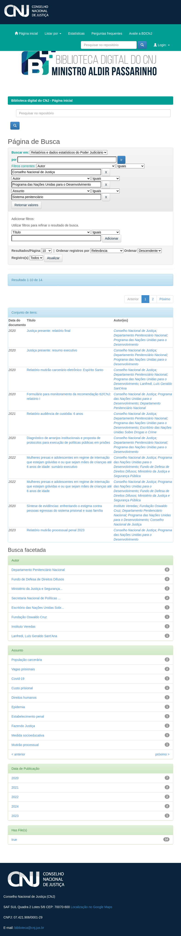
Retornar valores (26, 205)
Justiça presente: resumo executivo (52, 350)
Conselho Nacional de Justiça (135, 331)
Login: (162, 45)
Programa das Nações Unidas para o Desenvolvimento (143, 398)
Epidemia (18, 707)
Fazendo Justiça (23, 726)
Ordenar (130, 251)
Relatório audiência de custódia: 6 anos (55, 414)
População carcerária (26, 660)
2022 (15, 797)
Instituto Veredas (126, 506)
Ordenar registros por (72, 251)
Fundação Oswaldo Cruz (29, 617)
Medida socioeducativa (27, 735)
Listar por (53, 33)
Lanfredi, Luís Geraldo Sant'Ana (34, 636)
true (14, 839)
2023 (15, 816)
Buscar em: (20, 152)
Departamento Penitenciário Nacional (140, 335)
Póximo (164, 299)
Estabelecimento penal (27, 716)
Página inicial (26, 33)
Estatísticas (76, 33)
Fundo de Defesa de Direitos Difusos (37, 579)
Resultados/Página (25, 251)
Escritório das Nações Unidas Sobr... (37, 607)
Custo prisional (22, 688)
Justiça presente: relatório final (48, 331)
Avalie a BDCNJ (140, 33)
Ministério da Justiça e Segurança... (36, 589)
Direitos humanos (24, 697)
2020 (15, 778)
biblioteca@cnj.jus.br (29, 928)
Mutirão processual (25, 745)
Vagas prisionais (23, 669)
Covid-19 (17, 678)
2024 (15, 806)
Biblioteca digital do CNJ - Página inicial (42, 100)
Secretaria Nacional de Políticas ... (36, 598)
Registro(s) (19, 258)
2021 (15, 787)
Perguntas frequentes (106, 33)
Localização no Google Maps (91, 907)
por (14, 159)
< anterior (18, 754)
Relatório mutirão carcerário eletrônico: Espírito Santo (65, 370)
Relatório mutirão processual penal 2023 (55, 530)
